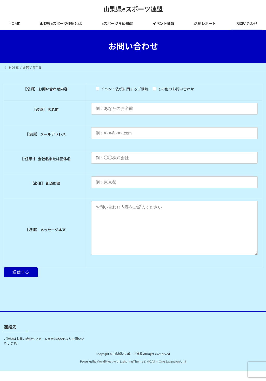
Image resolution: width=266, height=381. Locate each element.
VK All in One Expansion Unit (166, 372)
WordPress (105, 372)
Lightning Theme (131, 372)
